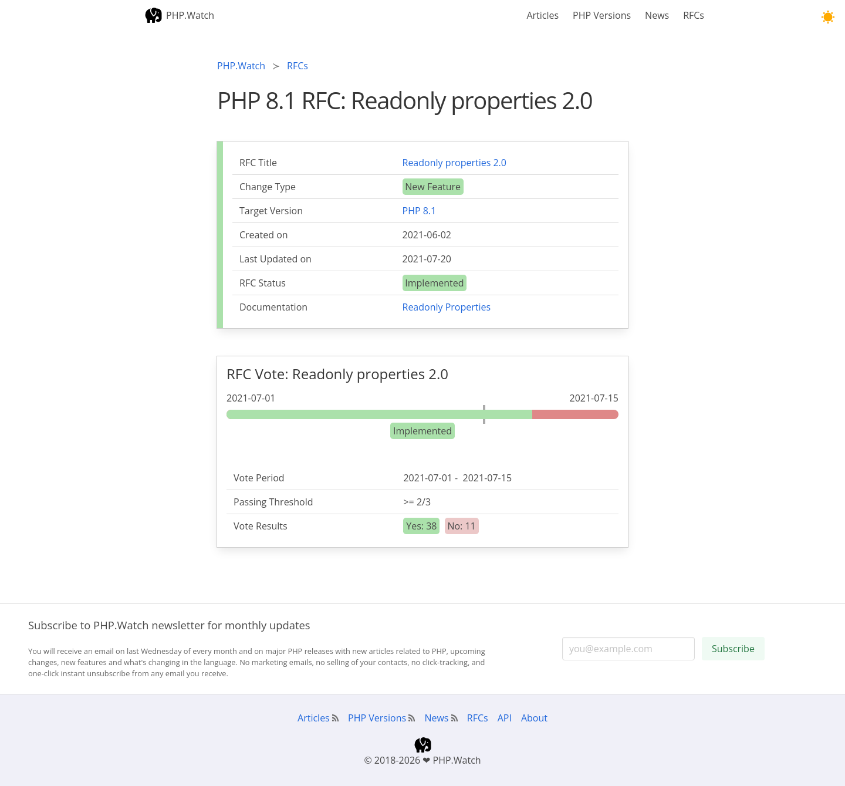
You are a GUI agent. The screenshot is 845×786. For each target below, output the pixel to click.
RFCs (693, 15)
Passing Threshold (273, 501)
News (657, 15)
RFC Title (258, 162)
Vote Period (259, 477)
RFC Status (262, 282)
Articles (542, 15)
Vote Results (261, 525)
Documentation (273, 307)
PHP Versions (602, 15)
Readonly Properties (447, 307)
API (505, 717)
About (534, 717)
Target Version (271, 210)
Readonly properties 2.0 (454, 162)
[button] (827, 17)
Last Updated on (275, 258)
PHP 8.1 (420, 210)
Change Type (267, 186)
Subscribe (733, 648)
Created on (263, 234)
